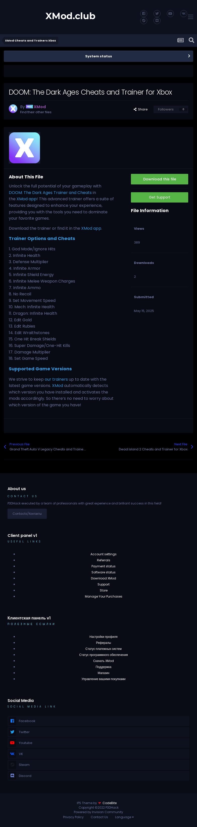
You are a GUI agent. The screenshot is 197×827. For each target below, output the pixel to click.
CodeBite (110, 803)
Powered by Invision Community (98, 812)
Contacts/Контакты (27, 513)
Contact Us (99, 817)
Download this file (159, 179)
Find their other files (36, 112)
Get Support (159, 197)
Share (141, 109)
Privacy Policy (73, 817)
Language (124, 817)
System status (98, 56)
